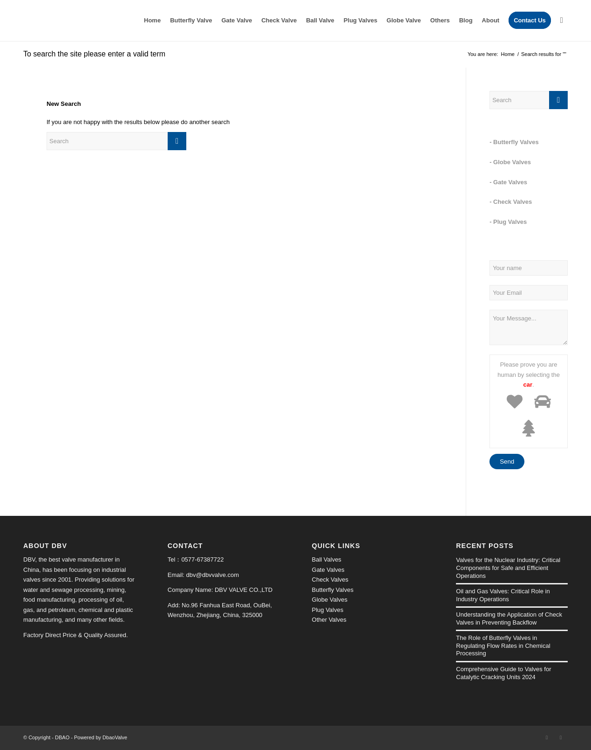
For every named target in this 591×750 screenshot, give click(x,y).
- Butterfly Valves (514, 142)
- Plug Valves (508, 221)
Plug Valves (328, 609)
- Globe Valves (510, 162)
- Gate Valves (508, 182)
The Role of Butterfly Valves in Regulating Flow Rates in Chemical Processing (503, 645)
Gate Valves (328, 569)
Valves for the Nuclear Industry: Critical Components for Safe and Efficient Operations (508, 567)
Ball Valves (326, 559)
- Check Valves (510, 201)
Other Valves (329, 619)
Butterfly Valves (332, 589)
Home (508, 54)
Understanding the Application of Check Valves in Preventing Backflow (509, 618)
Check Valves (330, 579)
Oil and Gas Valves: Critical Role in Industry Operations (503, 595)
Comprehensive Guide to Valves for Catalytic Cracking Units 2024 (503, 673)
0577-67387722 (202, 559)
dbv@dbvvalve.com (212, 574)
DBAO (62, 737)
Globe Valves (329, 599)
